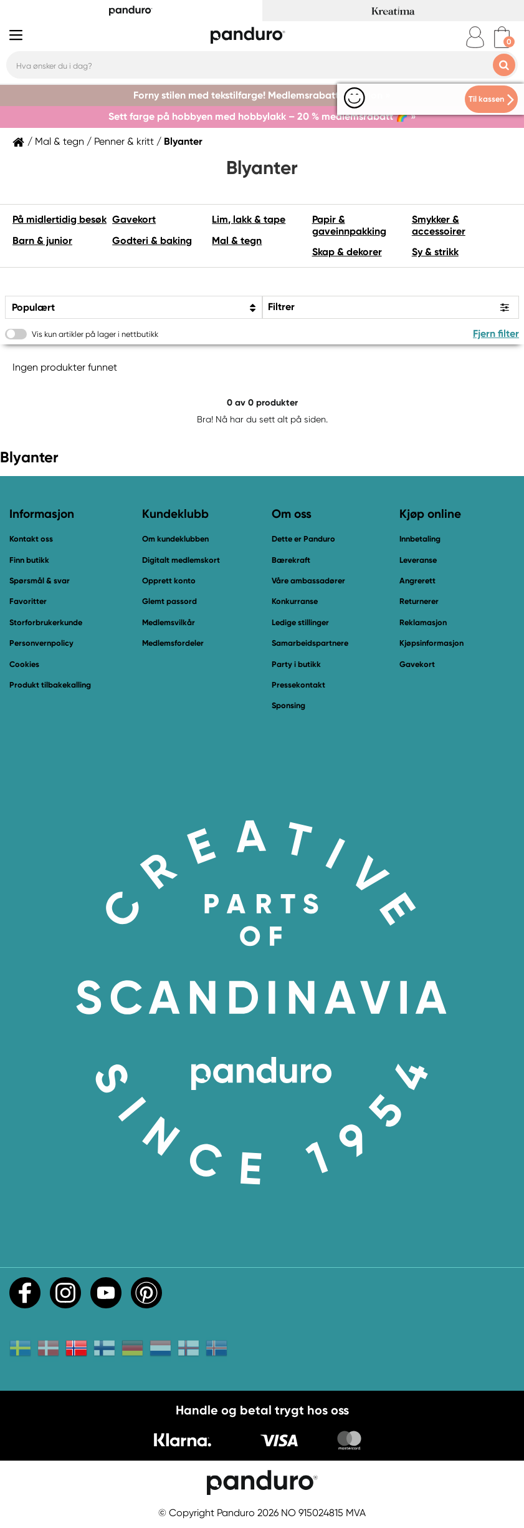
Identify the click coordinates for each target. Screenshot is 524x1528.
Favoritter (28, 601)
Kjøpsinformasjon (431, 643)
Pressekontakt (298, 684)
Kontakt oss (31, 538)
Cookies (24, 664)
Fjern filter (496, 333)
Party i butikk (296, 664)
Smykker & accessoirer (438, 224)
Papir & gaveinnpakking (349, 224)
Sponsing (288, 705)
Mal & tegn (59, 141)
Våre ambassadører (308, 580)
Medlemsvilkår (168, 622)
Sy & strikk (435, 252)
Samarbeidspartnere (310, 643)
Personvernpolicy (41, 643)
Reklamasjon (423, 622)
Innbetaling (420, 538)
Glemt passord (169, 601)
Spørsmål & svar (39, 580)
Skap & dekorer (347, 252)
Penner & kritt (124, 141)
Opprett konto (169, 580)
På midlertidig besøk (59, 219)
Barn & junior (42, 240)
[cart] (502, 37)
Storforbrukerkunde (45, 622)
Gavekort (134, 219)
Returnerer (419, 601)
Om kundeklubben (175, 538)
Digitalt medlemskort (181, 560)
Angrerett (417, 580)
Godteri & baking (152, 240)
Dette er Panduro (303, 538)
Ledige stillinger (300, 622)
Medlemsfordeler (173, 643)
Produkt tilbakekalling (50, 684)
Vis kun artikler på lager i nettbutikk (95, 334)
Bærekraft (291, 560)
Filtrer (281, 307)
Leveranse (418, 560)
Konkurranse (295, 601)
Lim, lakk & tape (248, 219)
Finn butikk (29, 560)
